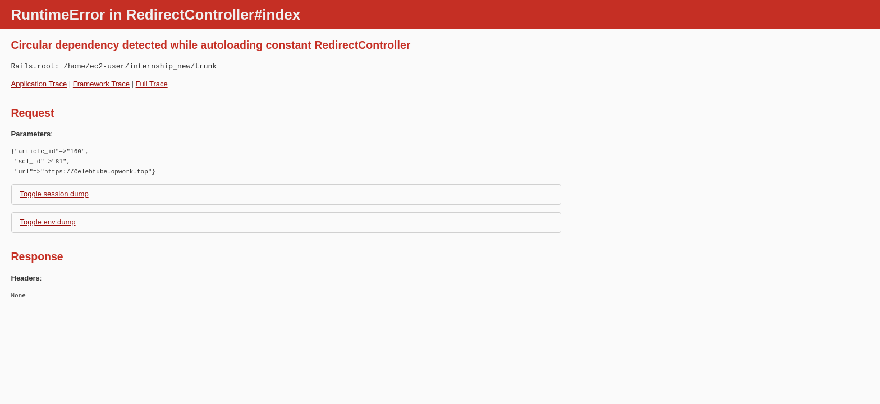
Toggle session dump (54, 194)
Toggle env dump (48, 222)
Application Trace (39, 84)
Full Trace (152, 84)
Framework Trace (101, 84)
